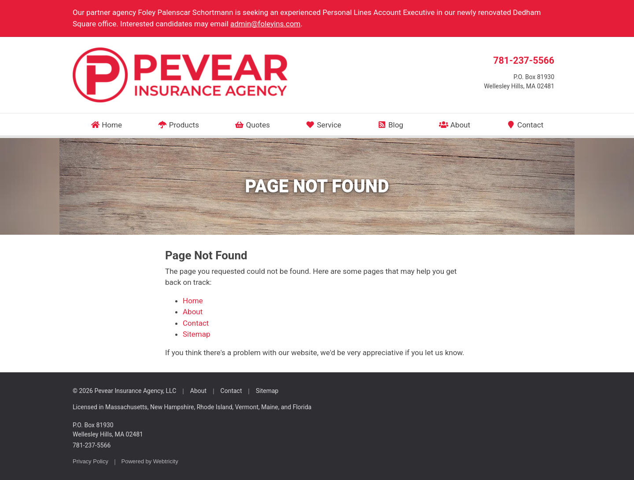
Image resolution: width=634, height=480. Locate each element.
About (454, 124)
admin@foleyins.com (265, 23)
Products (178, 124)
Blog (390, 124)
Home (106, 124)
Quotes (252, 124)
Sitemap (196, 334)
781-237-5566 (523, 60)
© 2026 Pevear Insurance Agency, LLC (124, 390)
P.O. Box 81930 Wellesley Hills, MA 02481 (108, 430)
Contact (524, 124)
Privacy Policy (90, 461)
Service (323, 124)
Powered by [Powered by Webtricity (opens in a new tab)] (150, 461)
